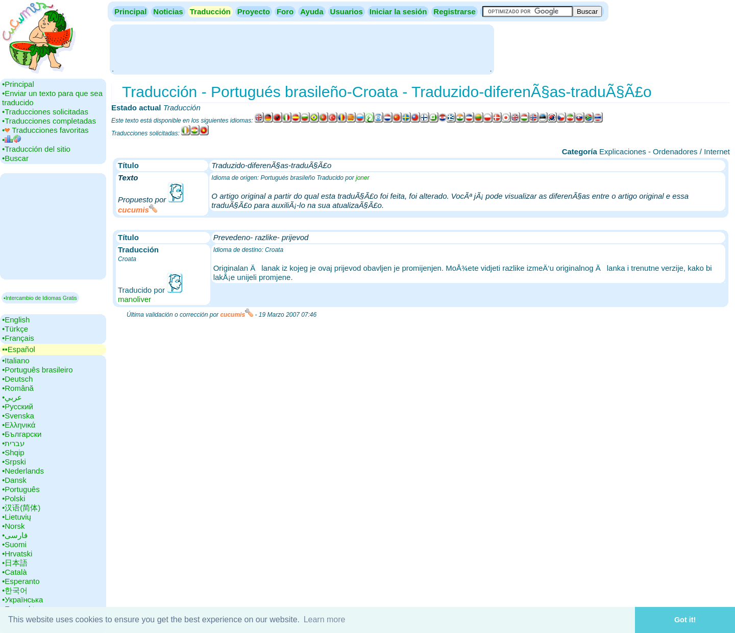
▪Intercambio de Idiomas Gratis (40, 298)
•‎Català (14, 572)
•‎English (16, 319)
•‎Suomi (14, 544)
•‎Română (18, 388)
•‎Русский (17, 406)
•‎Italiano (16, 360)
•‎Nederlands (23, 470)
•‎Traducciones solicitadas (45, 111)
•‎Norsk (13, 526)
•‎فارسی (15, 535)
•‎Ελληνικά (18, 424)
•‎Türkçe (15, 328)
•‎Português (21, 489)
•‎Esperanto (21, 581)
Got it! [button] (685, 620)
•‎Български (22, 434)
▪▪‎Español (18, 349)
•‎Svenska (18, 415)
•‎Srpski (14, 461)
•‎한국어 (15, 590)
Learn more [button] (325, 619)
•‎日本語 (15, 562)
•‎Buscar (15, 158)
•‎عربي (12, 397)
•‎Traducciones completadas (49, 120)
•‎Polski (13, 498)
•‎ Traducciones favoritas (45, 130)
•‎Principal (18, 84)
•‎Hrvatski (17, 553)
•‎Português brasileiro (37, 369)
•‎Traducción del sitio (36, 149)
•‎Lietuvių (16, 516)
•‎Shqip (13, 452)
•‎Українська (22, 599)
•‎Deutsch (17, 378)
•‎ (11, 139)
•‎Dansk (14, 480)
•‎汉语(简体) (21, 507)
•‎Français (18, 338)
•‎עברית (13, 443)
